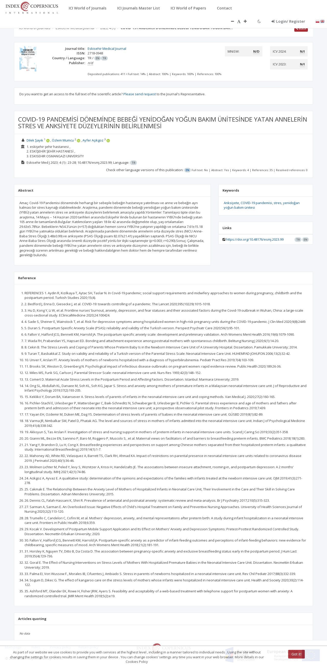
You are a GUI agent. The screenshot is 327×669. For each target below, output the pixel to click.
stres (278, 203)
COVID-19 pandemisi (256, 203)
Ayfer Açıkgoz (93, 140)
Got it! (296, 654)
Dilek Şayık (35, 140)
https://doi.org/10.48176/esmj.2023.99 (255, 239)
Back (301, 28)
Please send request (139, 94)
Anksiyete (231, 203)
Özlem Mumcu (63, 140)
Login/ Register (288, 21)
